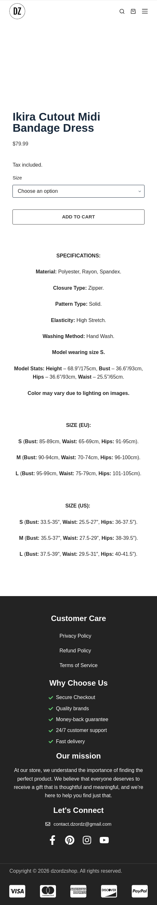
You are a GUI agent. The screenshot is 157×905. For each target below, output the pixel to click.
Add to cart (78, 217)
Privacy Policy (75, 636)
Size (17, 178)
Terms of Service (78, 665)
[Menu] (145, 11)
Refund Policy (75, 650)
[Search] (122, 11)
